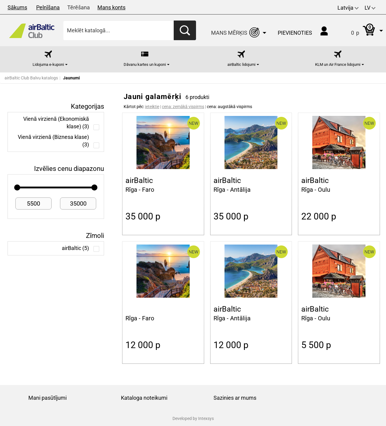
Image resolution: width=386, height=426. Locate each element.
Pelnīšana (48, 7)
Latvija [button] (348, 8)
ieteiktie (152, 106)
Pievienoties (295, 33)
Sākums (17, 7)
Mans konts (111, 7)
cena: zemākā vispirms (183, 106)
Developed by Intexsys (193, 418)
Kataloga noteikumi (144, 398)
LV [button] (370, 8)
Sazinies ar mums (235, 398)
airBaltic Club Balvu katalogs (31, 77)
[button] (361, 30)
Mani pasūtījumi (47, 398)
